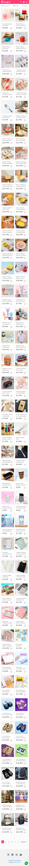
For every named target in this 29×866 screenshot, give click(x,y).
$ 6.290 (5, 694)
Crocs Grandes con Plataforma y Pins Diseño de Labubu (7, 761)
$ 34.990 (19, 166)
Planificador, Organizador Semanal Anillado (21, 669)
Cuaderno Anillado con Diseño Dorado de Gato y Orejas (20, 577)
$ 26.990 (5, 74)
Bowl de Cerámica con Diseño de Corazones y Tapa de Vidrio (7, 186)
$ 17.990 (5, 763)
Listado (15, 5)
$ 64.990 (5, 372)
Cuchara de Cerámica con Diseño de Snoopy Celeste (7, 117)
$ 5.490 (5, 120)
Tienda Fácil (17, 862)
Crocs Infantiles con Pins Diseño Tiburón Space (21, 761)
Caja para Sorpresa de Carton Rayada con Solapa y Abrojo (7, 531)
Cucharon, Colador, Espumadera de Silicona (20, 462)
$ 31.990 (5, 188)
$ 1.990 (19, 74)
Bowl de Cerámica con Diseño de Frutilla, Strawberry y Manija (7, 140)
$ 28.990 (19, 280)
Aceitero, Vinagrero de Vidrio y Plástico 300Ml (7, 439)
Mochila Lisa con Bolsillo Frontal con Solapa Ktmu (20, 806)
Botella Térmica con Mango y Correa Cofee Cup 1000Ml (21, 278)
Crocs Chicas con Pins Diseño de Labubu (6, 737)
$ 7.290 (19, 533)
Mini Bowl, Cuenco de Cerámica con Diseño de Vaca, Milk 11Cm (21, 117)
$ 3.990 (19, 395)
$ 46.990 (19, 234)
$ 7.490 (19, 303)
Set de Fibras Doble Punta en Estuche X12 (20, 531)
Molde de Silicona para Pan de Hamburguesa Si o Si (7, 48)
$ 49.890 (5, 809)
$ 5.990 (19, 120)
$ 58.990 (19, 786)
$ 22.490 (19, 212)
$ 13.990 (5, 740)
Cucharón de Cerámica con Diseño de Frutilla (7, 94)
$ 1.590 (5, 464)
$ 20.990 (5, 143)
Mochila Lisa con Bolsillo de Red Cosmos (20, 324)
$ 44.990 (5, 166)
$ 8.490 (5, 28)
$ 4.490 (19, 418)
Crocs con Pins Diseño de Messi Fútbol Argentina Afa (7, 783)
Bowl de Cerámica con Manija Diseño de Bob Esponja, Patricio (7, 255)
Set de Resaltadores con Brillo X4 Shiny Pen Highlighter (21, 393)
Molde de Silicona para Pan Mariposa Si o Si (21, 25)
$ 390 (18, 487)
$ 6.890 (19, 28)
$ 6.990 (5, 579)
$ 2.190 (19, 97)
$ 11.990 (19, 694)
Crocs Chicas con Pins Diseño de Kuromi (20, 715)
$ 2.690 (19, 671)
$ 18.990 (5, 717)
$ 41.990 (5, 280)
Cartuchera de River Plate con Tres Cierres (21, 370)
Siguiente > (24, 842)
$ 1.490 (19, 648)
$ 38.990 (19, 809)
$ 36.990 (5, 212)
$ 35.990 (5, 257)
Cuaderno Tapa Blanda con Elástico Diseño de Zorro (20, 623)
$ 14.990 (19, 51)
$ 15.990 (19, 143)
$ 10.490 (5, 648)
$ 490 (18, 510)
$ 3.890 (19, 441)
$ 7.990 (5, 441)
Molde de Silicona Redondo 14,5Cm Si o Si (21, 48)
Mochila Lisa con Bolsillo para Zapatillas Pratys (21, 347)
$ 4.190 (5, 97)
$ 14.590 (19, 717)
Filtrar (25, 5)
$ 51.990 (5, 234)
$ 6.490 (5, 51)
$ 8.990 (5, 326)
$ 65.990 (19, 349)
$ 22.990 (5, 303)
